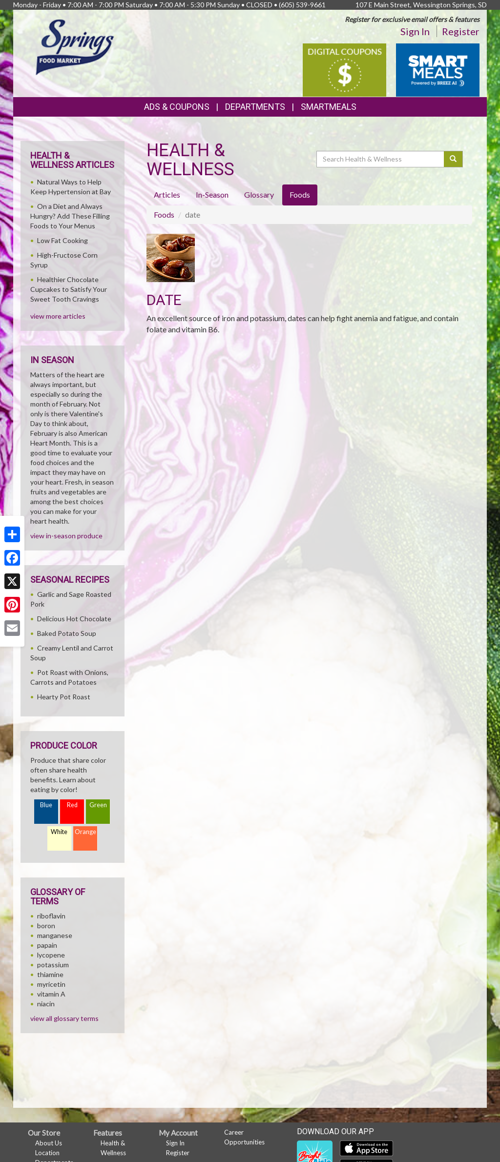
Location (47, 1153)
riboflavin (51, 916)
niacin (46, 1003)
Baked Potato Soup (66, 633)
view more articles (57, 316)
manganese (54, 935)
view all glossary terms (64, 1018)
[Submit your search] (453, 159)
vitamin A (51, 994)
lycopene (51, 955)
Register (460, 31)
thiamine (50, 974)
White (59, 832)
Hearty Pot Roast (63, 697)
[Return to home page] (76, 46)
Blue (46, 805)
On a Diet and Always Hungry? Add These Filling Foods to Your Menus (70, 216)
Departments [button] (255, 107)
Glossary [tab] (259, 194)
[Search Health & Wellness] (380, 159)
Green (98, 805)
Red (72, 805)
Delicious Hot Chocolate (74, 618)
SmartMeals (328, 107)
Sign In (415, 31)
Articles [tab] (167, 194)
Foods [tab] (300, 194)
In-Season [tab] (212, 194)
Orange (85, 832)
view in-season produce (66, 535)
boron (46, 925)
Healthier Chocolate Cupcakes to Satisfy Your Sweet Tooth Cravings (68, 289)
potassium (53, 964)
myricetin (51, 984)
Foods (164, 214)
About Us (48, 1143)
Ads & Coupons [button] (176, 107)
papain (47, 945)
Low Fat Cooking (62, 240)
